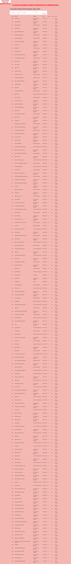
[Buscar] (40, 12)
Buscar (44, 13)
